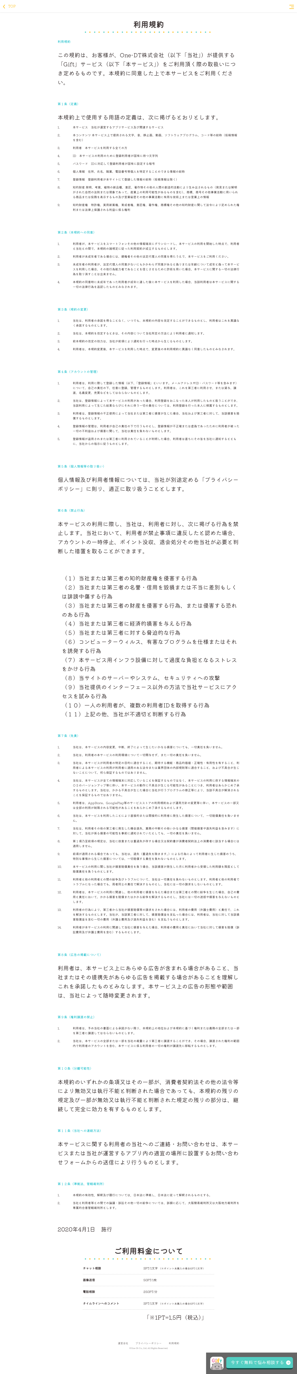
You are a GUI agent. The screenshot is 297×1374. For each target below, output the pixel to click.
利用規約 (174, 1343)
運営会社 (123, 1343)
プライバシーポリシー (148, 1343)
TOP (9, 6)
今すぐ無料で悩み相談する (257, 1362)
